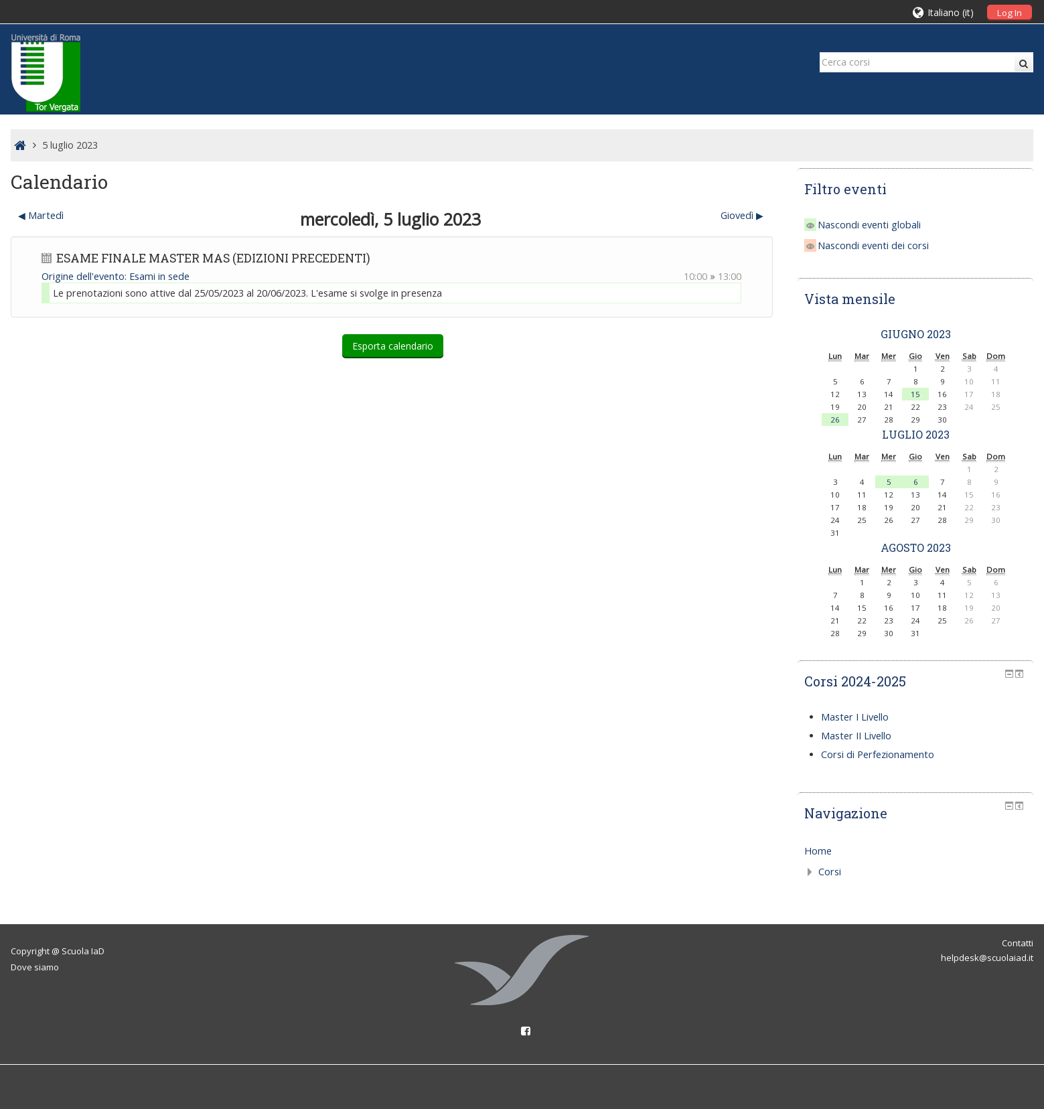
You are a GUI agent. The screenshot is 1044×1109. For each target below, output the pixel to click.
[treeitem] (915, 851)
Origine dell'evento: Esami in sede (116, 276)
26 (835, 420)
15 (915, 394)
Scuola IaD (83, 951)
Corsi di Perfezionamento (877, 754)
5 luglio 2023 (70, 145)
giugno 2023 (916, 334)
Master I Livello (855, 717)
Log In (1009, 13)
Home (818, 850)
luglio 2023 (916, 434)
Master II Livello (856, 735)
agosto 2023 (916, 547)
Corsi (829, 871)
